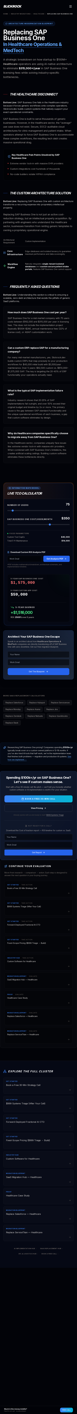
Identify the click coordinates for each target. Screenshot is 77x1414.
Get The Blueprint (38, 671)
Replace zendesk (13, 716)
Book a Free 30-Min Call (38, 799)
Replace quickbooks (58, 716)
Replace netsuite (35, 716)
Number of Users (18, 505)
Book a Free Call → (50, 1254)
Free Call (66, 1410)
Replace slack (12, 723)
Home (5, 14)
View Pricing (38, 808)
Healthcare (38, 14)
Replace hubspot (37, 702)
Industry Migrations (21, 14)
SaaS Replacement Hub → (51, 1248)
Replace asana (33, 709)
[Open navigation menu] (70, 6)
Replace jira (52, 709)
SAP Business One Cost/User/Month (29, 519)
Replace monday (13, 709)
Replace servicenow (60, 702)
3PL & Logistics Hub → (28, 1254)
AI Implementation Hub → (25, 1248)
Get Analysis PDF (56, 559)
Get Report (38, 852)
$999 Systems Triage (55, 815)
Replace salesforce (14, 702)
